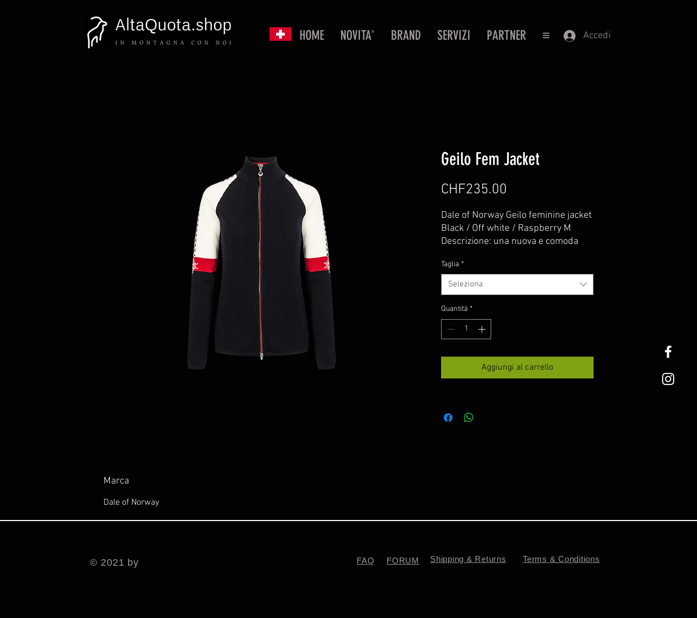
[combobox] (517, 284)
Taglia (452, 264)
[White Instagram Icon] (668, 379)
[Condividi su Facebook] (448, 417)
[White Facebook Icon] (668, 352)
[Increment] (483, 329)
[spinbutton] (466, 329)
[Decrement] (449, 329)
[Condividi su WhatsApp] (468, 417)
